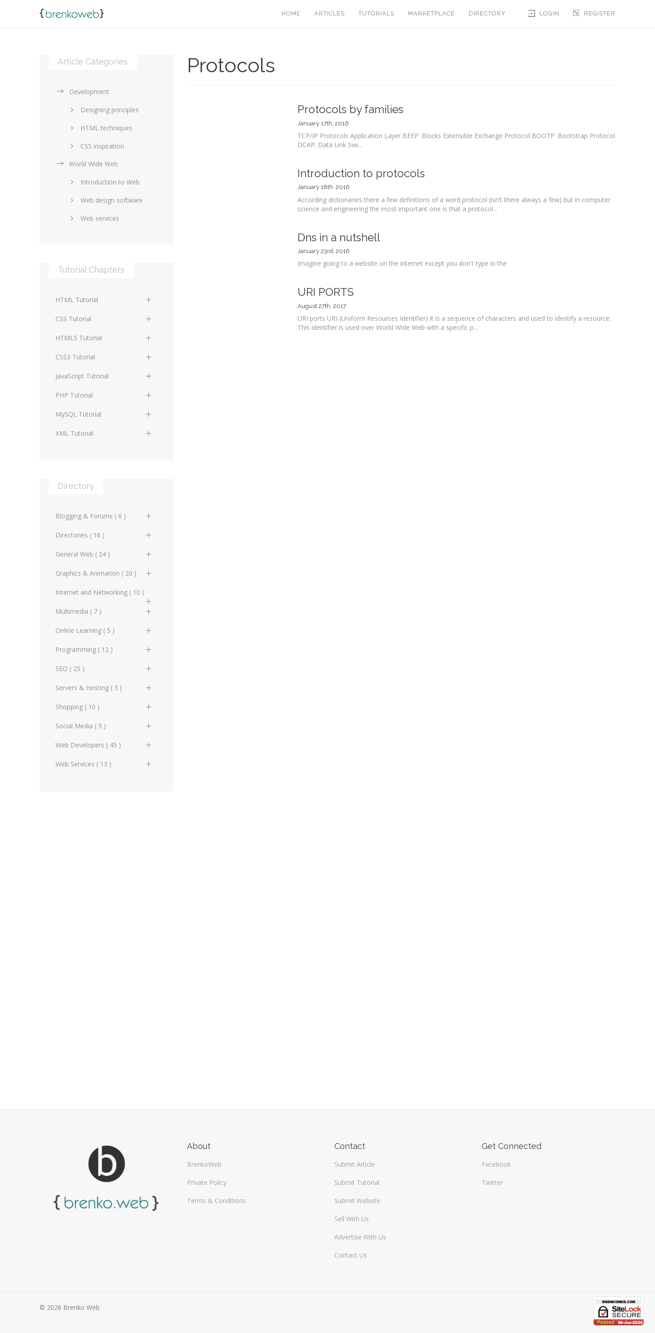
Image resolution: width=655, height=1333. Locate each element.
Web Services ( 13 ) (104, 764)
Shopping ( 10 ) (104, 706)
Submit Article (354, 1164)
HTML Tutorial (104, 299)
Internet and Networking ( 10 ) (104, 595)
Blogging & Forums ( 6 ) (104, 516)
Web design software (105, 200)
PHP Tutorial (104, 395)
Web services (93, 218)
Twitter (492, 1182)
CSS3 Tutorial (104, 357)
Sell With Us (351, 1218)
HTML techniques (99, 128)
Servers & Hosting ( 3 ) (104, 687)
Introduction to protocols (361, 173)
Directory (487, 13)
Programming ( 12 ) (104, 649)
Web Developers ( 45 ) (104, 745)
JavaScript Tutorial (104, 376)
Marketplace (431, 13)
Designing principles (103, 109)
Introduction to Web (103, 182)
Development (82, 91)
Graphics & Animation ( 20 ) (104, 573)
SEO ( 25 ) (104, 668)
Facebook (496, 1164)
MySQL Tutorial (104, 414)
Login (544, 13)
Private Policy (207, 1182)
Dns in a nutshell (338, 237)
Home (291, 13)
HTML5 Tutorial (104, 337)
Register (594, 13)
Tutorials (376, 13)
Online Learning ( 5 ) (104, 630)
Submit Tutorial (356, 1182)
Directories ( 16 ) (104, 535)
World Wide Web (86, 163)
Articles (329, 13)
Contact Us (350, 1255)
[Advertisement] (106, 946)
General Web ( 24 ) (104, 554)
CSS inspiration (95, 146)
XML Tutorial (104, 433)
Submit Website (357, 1200)
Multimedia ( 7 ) (104, 611)
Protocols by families (350, 109)
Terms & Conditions (216, 1200)
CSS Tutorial (104, 318)
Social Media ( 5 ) (104, 725)
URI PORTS (325, 291)
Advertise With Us (360, 1237)
